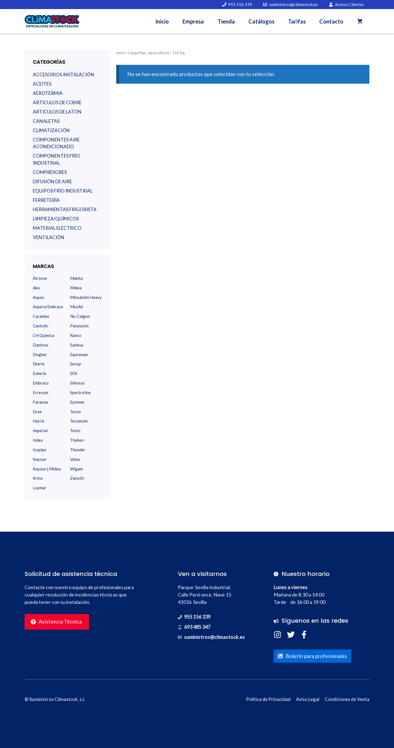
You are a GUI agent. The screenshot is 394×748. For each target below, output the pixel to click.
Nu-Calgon (80, 316)
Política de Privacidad (268, 699)
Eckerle (39, 373)
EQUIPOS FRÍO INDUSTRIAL (62, 191)
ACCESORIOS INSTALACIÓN (63, 74)
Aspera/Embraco (48, 306)
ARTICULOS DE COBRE (57, 102)
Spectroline (80, 392)
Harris (38, 420)
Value (75, 459)
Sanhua (76, 344)
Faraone (40, 402)
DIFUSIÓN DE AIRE (52, 181)
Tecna (75, 411)
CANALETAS (46, 121)
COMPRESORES (50, 172)
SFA (73, 373)
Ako (36, 287)
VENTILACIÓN (48, 237)
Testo (75, 430)
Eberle (39, 363)
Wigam (76, 468)
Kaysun (39, 459)
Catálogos (261, 21)
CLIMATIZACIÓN (51, 130)
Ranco (76, 335)
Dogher (40, 354)
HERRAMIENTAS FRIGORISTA (65, 209)
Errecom (40, 392)
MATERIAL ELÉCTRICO (57, 228)
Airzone (40, 278)
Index (38, 440)
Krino (38, 478)
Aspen (38, 297)
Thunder (77, 449)
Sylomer (77, 402)
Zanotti (77, 478)
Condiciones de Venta (347, 699)
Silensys (77, 382)
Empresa (193, 21)
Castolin (40, 325)
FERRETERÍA (46, 200)
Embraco (41, 382)
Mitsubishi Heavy (86, 297)
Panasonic (79, 325)
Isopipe (39, 449)
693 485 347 (197, 627)
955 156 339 (197, 617)
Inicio (162, 21)
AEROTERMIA (48, 93)
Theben (77, 440)
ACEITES (42, 84)
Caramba (41, 316)
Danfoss (40, 344)
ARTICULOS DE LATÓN (57, 112)
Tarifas (297, 21)
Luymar (39, 487)
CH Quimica (43, 335)
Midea (76, 287)
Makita (76, 278)
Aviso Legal (307, 699)
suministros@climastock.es (214, 637)
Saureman (79, 354)
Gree (37, 411)
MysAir (76, 306)
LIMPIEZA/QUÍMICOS (56, 219)
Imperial (40, 430)
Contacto (331, 21)
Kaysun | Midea (47, 468)
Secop (75, 363)
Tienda (226, 21)
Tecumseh (79, 420)
